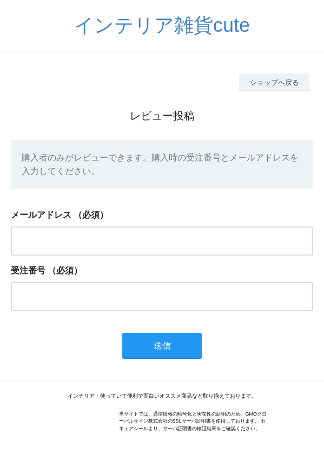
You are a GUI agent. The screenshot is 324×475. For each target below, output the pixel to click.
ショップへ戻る (274, 82)
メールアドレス (41, 214)
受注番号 (28, 270)
